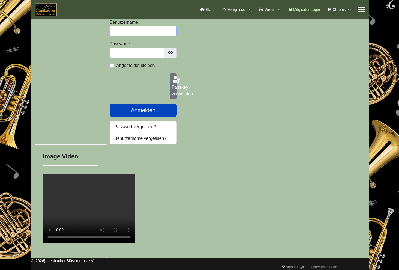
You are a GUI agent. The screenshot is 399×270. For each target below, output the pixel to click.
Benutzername (125, 22)
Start (207, 9)
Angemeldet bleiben (135, 65)
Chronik (337, 9)
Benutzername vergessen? (140, 138)
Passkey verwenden (174, 85)
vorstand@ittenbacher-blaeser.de (311, 267)
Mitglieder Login (304, 9)
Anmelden (143, 110)
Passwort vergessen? (135, 126)
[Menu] (361, 9)
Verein (267, 9)
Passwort (120, 43)
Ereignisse (233, 9)
